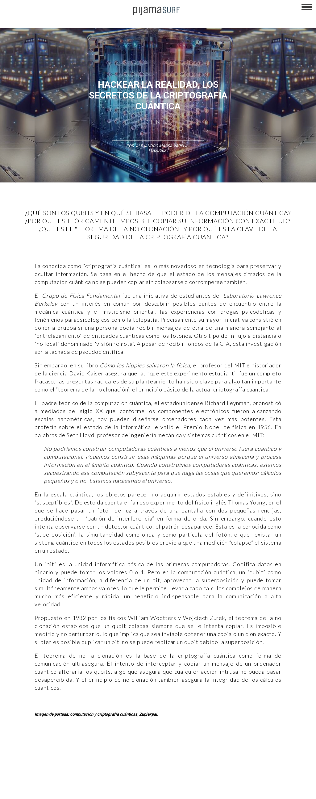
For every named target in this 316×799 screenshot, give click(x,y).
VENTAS (54, 780)
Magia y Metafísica (140, 746)
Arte (32, 746)
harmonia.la (219, 791)
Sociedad (218, 746)
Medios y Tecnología (100, 746)
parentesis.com (189, 791)
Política (168, 746)
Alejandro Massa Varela (161, 146)
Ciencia (158, 122)
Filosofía (69, 746)
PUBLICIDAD (78, 780)
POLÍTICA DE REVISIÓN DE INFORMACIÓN (220, 780)
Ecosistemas (243, 746)
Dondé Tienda (296, 791)
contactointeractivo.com (256, 791)
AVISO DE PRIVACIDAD (22, 780)
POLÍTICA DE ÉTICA (163, 780)
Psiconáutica (192, 746)
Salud (266, 746)
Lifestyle (284, 746)
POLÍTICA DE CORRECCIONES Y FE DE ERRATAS (43, 791)
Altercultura (13, 746)
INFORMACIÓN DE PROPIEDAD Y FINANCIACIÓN (130, 791)
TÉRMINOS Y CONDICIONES (117, 780)
